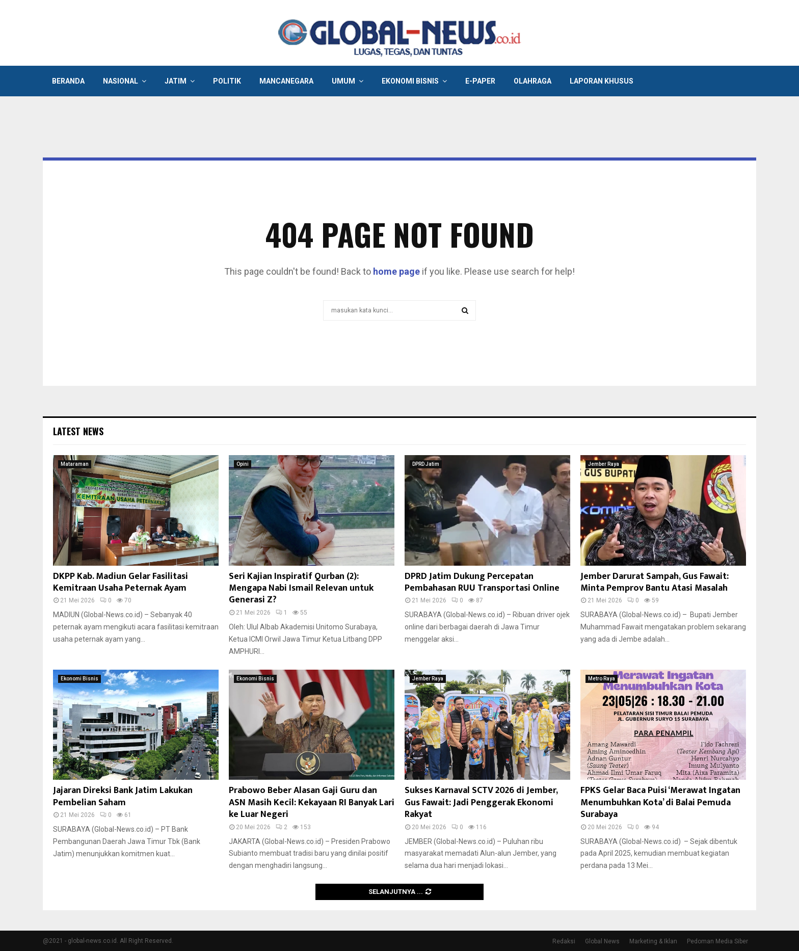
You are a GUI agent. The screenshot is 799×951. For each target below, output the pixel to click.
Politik (227, 81)
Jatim (176, 81)
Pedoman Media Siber (717, 941)
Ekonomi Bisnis (410, 81)
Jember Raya (603, 464)
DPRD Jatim (425, 464)
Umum (343, 81)
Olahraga (532, 81)
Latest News (78, 431)
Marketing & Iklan (653, 941)
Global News (602, 941)
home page (396, 271)
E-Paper (480, 81)
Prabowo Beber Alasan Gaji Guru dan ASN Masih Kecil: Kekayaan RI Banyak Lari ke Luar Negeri (311, 802)
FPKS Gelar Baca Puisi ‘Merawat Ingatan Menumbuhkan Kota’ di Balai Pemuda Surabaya (660, 802)
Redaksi (563, 941)
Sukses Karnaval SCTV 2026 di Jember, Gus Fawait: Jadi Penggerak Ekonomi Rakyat (481, 802)
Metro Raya (601, 678)
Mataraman (75, 464)
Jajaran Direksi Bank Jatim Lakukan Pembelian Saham (123, 796)
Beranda (68, 81)
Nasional (120, 81)
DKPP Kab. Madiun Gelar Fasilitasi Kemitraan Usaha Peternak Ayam (120, 582)
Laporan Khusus (601, 81)
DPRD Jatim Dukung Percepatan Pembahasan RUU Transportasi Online (482, 582)
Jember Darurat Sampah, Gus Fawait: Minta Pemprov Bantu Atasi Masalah (654, 582)
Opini (242, 464)
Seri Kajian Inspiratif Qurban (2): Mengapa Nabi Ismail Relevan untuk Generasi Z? (301, 588)
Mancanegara (286, 81)
